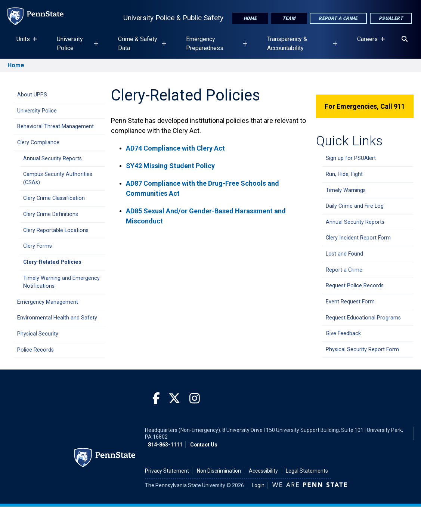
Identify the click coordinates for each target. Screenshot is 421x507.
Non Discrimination (219, 471)
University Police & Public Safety (173, 17)
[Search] (405, 39)
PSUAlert (391, 18)
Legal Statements (307, 471)
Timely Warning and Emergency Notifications (61, 282)
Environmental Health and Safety (57, 318)
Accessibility (263, 471)
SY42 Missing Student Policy (170, 166)
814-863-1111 (165, 445)
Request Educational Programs (363, 318)
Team (289, 18)
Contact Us (203, 445)
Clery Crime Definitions (50, 214)
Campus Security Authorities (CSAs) (57, 178)
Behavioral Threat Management (55, 126)
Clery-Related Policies (52, 262)
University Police (37, 111)
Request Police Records (355, 285)
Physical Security (37, 334)
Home (250, 18)
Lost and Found (344, 254)
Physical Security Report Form (362, 349)
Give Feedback (343, 333)
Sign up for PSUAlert (351, 158)
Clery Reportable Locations (56, 230)
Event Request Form (350, 302)
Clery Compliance (38, 142)
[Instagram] (195, 399)
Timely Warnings (346, 190)
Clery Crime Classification (54, 198)
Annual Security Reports (52, 158)
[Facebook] (156, 399)
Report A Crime (338, 18)
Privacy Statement (167, 471)
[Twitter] (174, 399)
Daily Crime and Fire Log (355, 206)
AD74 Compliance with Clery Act (176, 148)
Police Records (35, 350)
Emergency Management (47, 302)
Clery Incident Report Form (358, 238)
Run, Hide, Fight (344, 174)
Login (258, 485)
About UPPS (32, 95)
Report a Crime (344, 270)
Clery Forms (37, 246)
